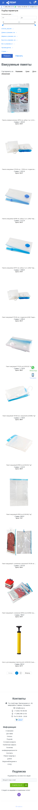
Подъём (9, 739)
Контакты (9, 753)
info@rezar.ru (33, 6)
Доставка (9, 733)
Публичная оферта (9, 745)
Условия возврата (9, 742)
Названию (19, 71)
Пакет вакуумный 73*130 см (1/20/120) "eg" (19, 366)
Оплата (9, 736)
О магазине (9, 731)
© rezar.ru (19, 806)
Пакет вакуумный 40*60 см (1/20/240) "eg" (19, 514)
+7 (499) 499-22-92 (7, 6)
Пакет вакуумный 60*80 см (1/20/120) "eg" (19, 465)
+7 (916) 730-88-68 (20, 6)
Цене (28, 71)
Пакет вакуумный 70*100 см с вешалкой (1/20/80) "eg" (19, 416)
